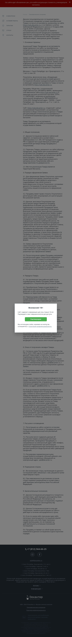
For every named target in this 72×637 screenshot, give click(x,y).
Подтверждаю (35, 319)
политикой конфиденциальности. (40, 326)
